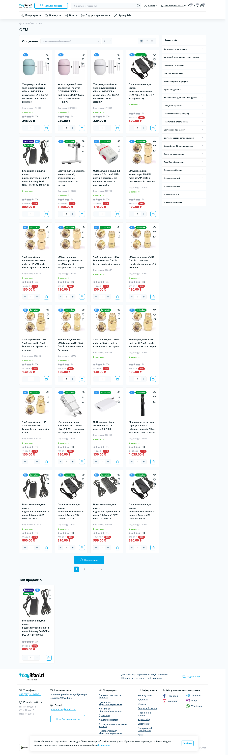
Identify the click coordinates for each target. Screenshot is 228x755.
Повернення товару (145, 713)
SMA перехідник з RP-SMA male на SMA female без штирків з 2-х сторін (35, 427)
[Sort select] (70, 41)
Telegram (193, 695)
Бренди (53, 15)
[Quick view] (47, 54)
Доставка (143, 699)
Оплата (142, 704)
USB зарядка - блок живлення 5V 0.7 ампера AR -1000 (104, 425)
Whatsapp (194, 706)
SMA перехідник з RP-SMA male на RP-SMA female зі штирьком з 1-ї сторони (35, 344)
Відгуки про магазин (98, 15)
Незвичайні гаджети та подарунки (180, 97)
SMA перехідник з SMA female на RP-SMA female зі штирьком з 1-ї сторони (142, 262)
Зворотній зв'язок (147, 708)
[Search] (138, 5)
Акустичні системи (109, 719)
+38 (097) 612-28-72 (30, 694)
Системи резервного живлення (179, 138)
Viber (191, 700)
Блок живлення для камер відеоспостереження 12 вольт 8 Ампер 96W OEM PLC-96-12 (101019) (35, 177)
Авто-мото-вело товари (175, 49)
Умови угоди (145, 695)
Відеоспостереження (174, 65)
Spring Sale (125, 15)
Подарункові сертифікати (145, 729)
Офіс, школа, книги (173, 105)
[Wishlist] (47, 59)
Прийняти (187, 743)
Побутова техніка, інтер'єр (176, 114)
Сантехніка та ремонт (174, 130)
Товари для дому (172, 186)
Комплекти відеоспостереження (110, 703)
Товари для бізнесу (173, 170)
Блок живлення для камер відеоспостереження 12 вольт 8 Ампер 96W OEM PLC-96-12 (35, 511)
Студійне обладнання (174, 162)
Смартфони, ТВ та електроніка (178, 146)
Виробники (144, 723)
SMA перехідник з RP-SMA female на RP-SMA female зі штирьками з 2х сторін (70, 344)
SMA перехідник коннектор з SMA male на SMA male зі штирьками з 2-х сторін (71, 262)
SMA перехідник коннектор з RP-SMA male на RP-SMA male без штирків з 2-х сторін (35, 262)
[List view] (147, 41)
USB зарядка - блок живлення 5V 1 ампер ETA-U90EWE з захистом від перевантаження (71, 427)
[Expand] (203, 49)
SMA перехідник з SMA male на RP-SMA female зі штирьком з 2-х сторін (142, 343)
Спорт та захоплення (174, 154)
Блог (72, 15)
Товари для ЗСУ (171, 194)
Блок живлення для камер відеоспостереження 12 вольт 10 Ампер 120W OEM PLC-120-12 (106, 511)
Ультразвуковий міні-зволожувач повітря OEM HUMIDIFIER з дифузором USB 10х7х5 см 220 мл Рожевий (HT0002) (71, 93)
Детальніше (103, 745)
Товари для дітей (172, 178)
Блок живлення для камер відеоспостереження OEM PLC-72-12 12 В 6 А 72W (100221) (141, 91)
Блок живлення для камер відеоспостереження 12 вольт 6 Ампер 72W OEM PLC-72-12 (71, 511)
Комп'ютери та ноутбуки (176, 81)
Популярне (31, 15)
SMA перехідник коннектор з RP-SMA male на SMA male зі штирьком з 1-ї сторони (142, 176)
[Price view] (152, 41)
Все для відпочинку (173, 73)
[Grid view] (141, 41)
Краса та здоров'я (172, 89)
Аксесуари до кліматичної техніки (113, 725)
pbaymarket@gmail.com (63, 709)
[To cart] (46, 128)
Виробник (29, 23)
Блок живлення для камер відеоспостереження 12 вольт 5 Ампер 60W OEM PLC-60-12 (142, 511)
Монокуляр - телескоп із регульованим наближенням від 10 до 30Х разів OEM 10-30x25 (142, 427)
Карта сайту (144, 719)
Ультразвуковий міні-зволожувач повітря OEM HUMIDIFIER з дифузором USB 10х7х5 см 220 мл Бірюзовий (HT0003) (35, 93)
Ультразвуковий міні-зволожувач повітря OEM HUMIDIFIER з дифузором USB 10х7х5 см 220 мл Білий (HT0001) (106, 93)
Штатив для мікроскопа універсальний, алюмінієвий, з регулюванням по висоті (71, 177)
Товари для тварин (173, 202)
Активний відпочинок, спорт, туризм (181, 57)
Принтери (104, 715)
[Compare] (47, 63)
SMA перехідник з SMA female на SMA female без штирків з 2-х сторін (106, 260)
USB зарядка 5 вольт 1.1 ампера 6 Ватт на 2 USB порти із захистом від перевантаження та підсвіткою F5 (106, 177)
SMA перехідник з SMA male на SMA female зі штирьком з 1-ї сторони (106, 343)
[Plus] (37, 128)
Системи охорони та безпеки (110, 696)
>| (101, 569)
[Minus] (25, 128)
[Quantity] (31, 128)
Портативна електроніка (176, 122)
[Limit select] (107, 41)
